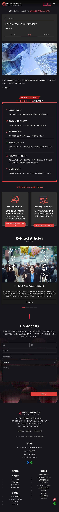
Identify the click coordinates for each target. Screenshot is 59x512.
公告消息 (15, 504)
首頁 (10, 11)
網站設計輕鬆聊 (15, 497)
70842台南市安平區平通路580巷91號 (29, 448)
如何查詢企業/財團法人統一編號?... (40, 11)
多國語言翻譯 (44, 496)
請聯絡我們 (38, 101)
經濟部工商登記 (45, 81)
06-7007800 (29, 451)
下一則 (46, 35)
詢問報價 (43, 499)
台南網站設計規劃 (44, 475)
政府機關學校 (15, 482)
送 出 (43, 394)
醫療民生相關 (15, 485)
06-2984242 (29, 454)
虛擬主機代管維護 (44, 488)
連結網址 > (6, 88)
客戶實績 (15, 476)
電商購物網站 (15, 487)
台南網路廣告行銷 (44, 480)
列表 (29, 35)
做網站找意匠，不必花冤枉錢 (29, 97)
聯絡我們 (45, 4)
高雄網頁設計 (29, 431)
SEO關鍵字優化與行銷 (15, 499)
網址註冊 (43, 491)
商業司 (16, 83)
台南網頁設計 (21, 431)
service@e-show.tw (29, 457)
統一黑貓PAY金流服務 (43, 485)
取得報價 (49, 4)
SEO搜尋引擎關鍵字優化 (44, 477)
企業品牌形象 (15, 480)
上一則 (12, 35)
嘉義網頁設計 (37, 431)
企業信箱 (43, 493)
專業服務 (43, 471)
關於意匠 (15, 471)
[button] (23, 307)
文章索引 (8, 28)
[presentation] (14, 387)
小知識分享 (24, 11)
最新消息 (15, 493)
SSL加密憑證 (44, 483)
